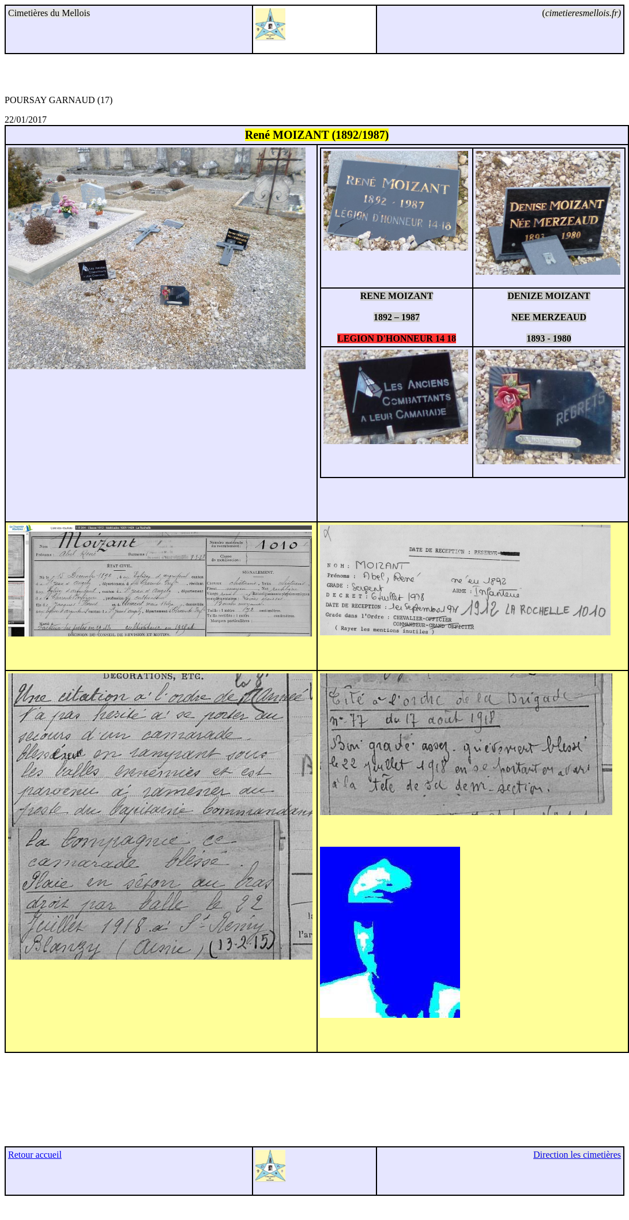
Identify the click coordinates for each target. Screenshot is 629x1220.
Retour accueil (35, 1155)
